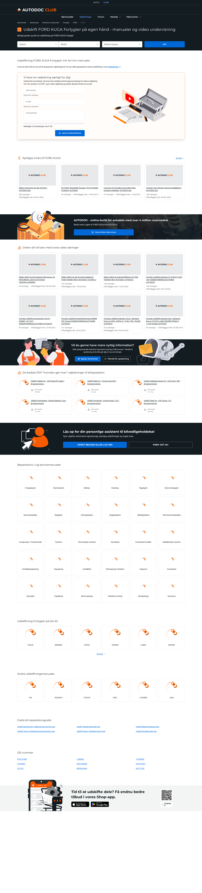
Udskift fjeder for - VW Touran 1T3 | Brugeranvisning (157, 402)
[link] (67, 17)
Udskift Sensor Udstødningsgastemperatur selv (36, 731)
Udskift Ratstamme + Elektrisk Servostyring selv (36, 726)
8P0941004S (82, 768)
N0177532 (140, 768)
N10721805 (22, 759)
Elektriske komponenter (50, 23)
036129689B (82, 764)
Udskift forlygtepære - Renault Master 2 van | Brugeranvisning (48, 402)
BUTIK (96, 2)
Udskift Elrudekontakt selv (146, 731)
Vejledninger (34, 23)
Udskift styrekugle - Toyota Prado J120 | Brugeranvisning (103, 402)
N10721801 (140, 764)
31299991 (21, 764)
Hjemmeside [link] (21, 23)
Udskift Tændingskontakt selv (88, 726)
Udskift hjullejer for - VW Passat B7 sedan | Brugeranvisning (47, 382)
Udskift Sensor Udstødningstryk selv (91, 731)
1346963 (80, 759)
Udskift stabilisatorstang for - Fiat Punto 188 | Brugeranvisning (162, 382)
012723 (20, 768)
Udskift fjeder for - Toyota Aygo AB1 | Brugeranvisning (101, 382)
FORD (75, 23)
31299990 (140, 759)
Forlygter (66, 23)
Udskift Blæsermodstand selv (147, 726)
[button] (115, 17)
